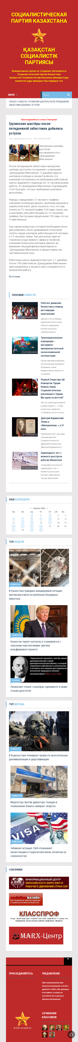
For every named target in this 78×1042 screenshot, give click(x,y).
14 (23, 523)
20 (13, 526)
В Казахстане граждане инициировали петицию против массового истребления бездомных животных (35, 594)
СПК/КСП (13, 101)
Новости (22, 101)
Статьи (16, 680)
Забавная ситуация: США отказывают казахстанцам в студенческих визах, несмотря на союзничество (38, 852)
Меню (12, 94)
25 (58, 526)
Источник (14, 276)
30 (41, 530)
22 (32, 526)
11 (58, 519)
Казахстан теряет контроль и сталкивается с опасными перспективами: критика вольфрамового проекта (35, 645)
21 (23, 526)
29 (32, 530)
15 (32, 523)
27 (13, 530)
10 (50, 519)
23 (41, 526)
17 (50, 523)
